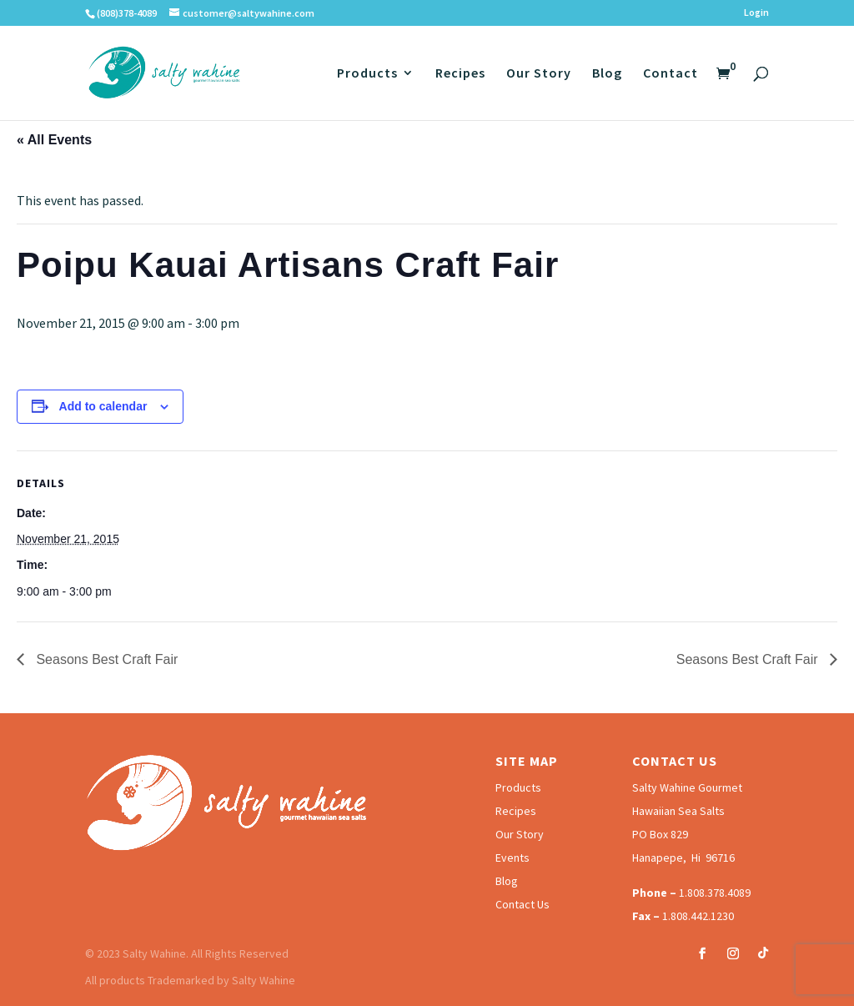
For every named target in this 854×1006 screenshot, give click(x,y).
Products (367, 74)
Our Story (538, 74)
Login (756, 13)
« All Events (54, 140)
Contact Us (522, 904)
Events (512, 857)
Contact (670, 74)
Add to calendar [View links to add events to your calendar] (103, 406)
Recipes (460, 74)
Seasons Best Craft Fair (105, 659)
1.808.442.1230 (698, 915)
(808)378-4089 (127, 13)
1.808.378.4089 (715, 892)
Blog (607, 74)
